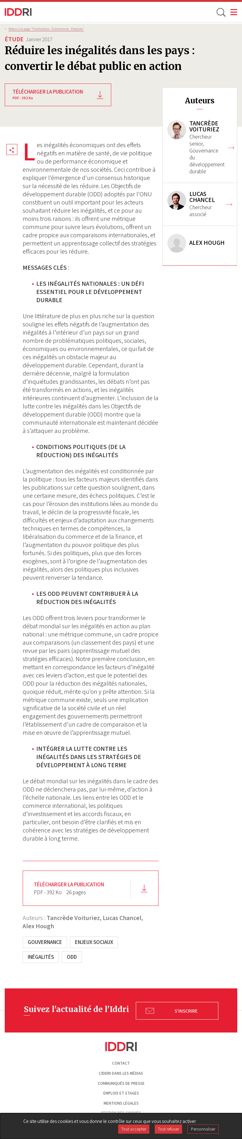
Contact (121, 1063)
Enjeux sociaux (94, 942)
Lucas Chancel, (123, 918)
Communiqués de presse (121, 1083)
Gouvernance (45, 942)
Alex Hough (38, 926)
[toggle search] (220, 12)
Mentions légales (121, 1103)
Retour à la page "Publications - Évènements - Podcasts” (46, 28)
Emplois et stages (121, 1093)
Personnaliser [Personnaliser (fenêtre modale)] (203, 1129)
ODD (72, 956)
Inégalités (41, 956)
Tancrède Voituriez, (74, 918)
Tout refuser (168, 1129)
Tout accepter (133, 1129)
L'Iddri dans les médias (121, 1073)
